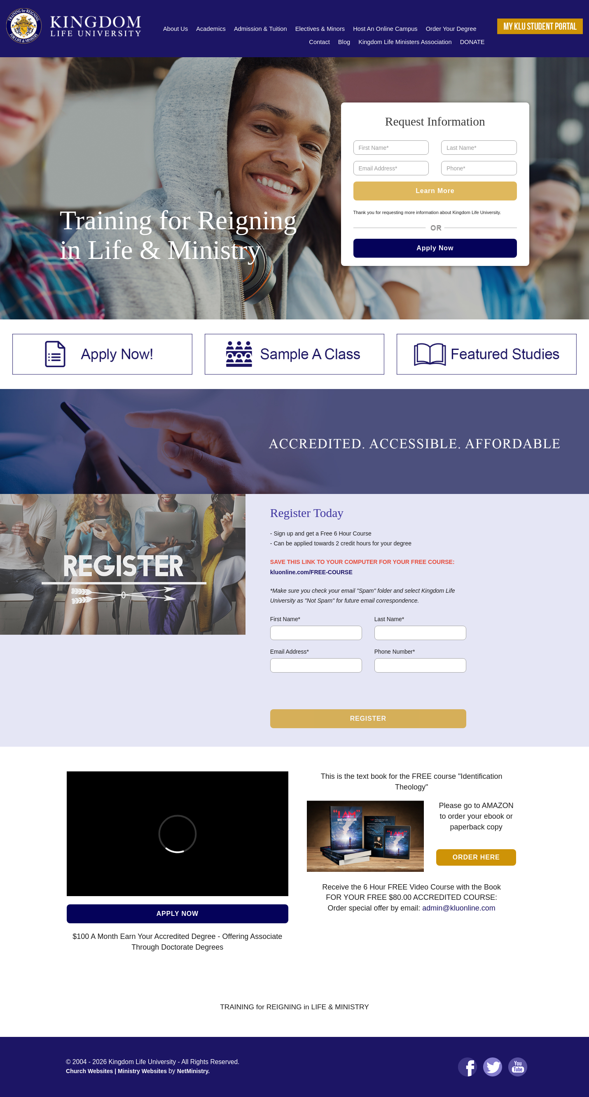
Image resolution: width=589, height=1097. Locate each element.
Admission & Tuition (260, 29)
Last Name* (389, 619)
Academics (211, 29)
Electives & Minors (320, 29)
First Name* (285, 619)
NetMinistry (192, 1071)
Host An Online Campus (385, 29)
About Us (175, 29)
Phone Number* (394, 651)
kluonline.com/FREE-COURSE (311, 572)
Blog (344, 42)
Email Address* (289, 651)
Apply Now (434, 248)
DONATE (472, 42)
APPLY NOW (178, 913)
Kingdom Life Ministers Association (404, 42)
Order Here (476, 857)
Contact (319, 42)
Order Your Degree (451, 29)
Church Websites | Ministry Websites (117, 1071)
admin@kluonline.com (458, 908)
